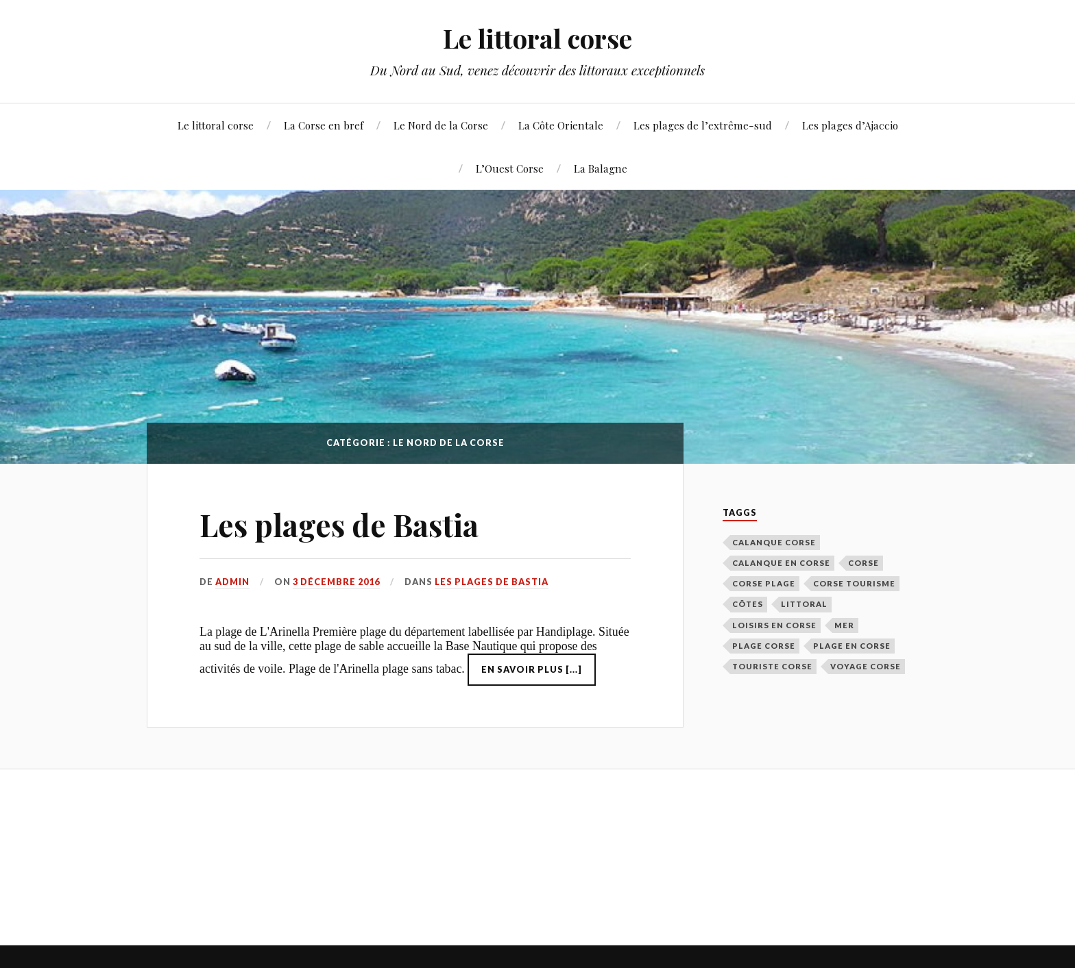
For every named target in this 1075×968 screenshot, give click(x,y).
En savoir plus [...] (531, 669)
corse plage (763, 583)
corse (863, 562)
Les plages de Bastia (339, 524)
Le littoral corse (537, 38)
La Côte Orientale (560, 125)
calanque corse (774, 542)
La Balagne (600, 168)
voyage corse (865, 666)
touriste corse (772, 666)
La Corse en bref (323, 125)
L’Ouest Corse (510, 168)
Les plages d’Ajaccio (850, 125)
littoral (804, 603)
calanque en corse (781, 562)
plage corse (763, 645)
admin (232, 581)
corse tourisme (854, 583)
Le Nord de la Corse (441, 125)
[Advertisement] (396, 855)
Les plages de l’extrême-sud (702, 125)
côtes (747, 603)
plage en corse (852, 645)
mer (844, 625)
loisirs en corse (774, 625)
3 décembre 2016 (336, 581)
